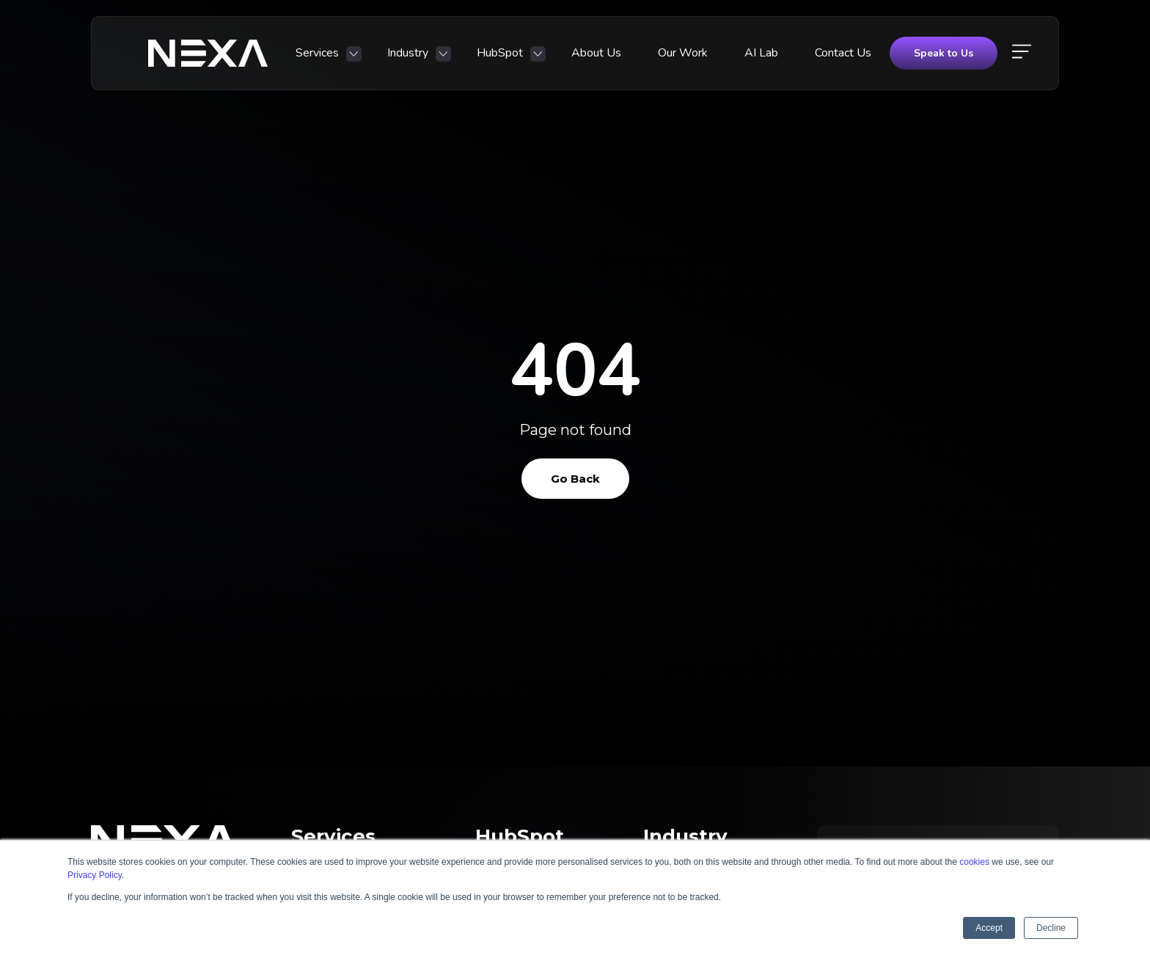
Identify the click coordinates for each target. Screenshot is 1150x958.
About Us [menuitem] (596, 53)
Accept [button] (989, 928)
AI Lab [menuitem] (761, 53)
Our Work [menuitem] (683, 53)
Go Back (575, 479)
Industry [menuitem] (407, 53)
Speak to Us (943, 53)
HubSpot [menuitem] (500, 53)
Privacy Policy (94, 875)
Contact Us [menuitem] (843, 53)
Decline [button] (1051, 928)
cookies (974, 862)
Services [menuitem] (317, 53)
